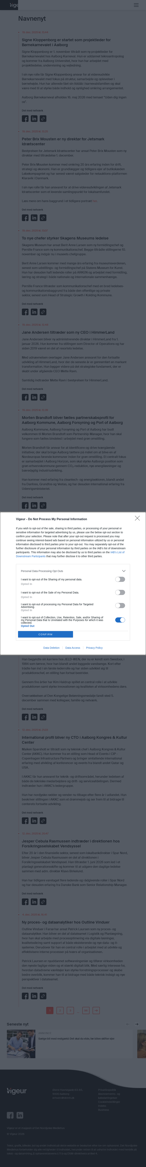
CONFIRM (45, 634)
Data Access (72, 647)
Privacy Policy (94, 647)
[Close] (138, 519)
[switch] (120, 579)
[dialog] (73, 583)
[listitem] (73, 571)
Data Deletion (51, 647)
